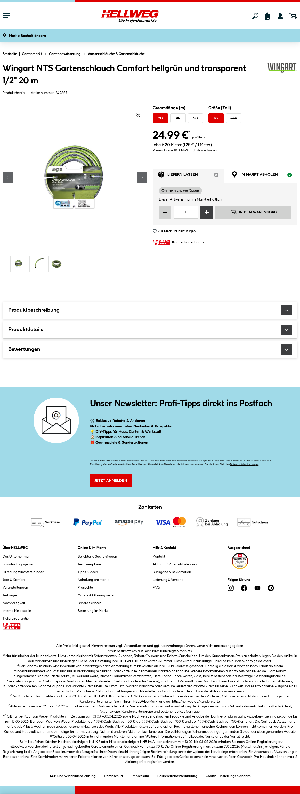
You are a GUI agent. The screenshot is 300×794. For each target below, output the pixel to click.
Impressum (140, 775)
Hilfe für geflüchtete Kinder (23, 572)
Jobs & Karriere (14, 579)
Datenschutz (113, 775)
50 (195, 118)
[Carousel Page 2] (38, 264)
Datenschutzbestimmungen (244, 464)
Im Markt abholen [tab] (264, 175)
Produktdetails (14, 93)
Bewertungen (150, 349)
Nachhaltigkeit (14, 603)
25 (178, 118)
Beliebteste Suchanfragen (97, 556)
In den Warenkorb (253, 211)
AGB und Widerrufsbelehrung (175, 564)
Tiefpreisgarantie (16, 618)
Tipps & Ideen (88, 572)
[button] (27, 36)
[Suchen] (255, 16)
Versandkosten (135, 645)
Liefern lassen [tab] (191, 175)
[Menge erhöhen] (206, 212)
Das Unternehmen (16, 556)
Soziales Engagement (19, 564)
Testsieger (10, 595)
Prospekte (85, 587)
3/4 (234, 118)
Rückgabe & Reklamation (172, 572)
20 (160, 118)
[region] (75, 189)
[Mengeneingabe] (186, 212)
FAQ (156, 587)
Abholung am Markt (93, 579)
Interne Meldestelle (17, 610)
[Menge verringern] (165, 212)
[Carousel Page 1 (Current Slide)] (19, 264)
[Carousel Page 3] (58, 264)
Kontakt (159, 556)
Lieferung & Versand (168, 579)
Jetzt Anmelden (110, 480)
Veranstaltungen (15, 587)
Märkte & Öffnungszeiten (97, 595)
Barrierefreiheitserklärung (177, 775)
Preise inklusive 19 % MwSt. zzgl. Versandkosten (185, 150)
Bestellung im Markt (93, 610)
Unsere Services (89, 603)
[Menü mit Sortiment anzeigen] (6, 16)
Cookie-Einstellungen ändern (228, 775)
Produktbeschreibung (150, 310)
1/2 (216, 118)
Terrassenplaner (90, 564)
